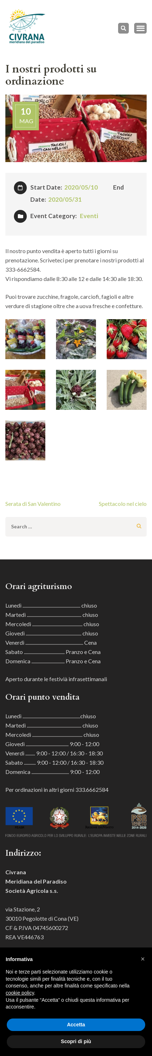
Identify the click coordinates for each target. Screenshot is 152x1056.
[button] (142, 959)
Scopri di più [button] (76, 1041)
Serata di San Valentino (33, 503)
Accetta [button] (76, 1024)
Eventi (89, 216)
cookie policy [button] (20, 993)
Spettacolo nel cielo (123, 503)
